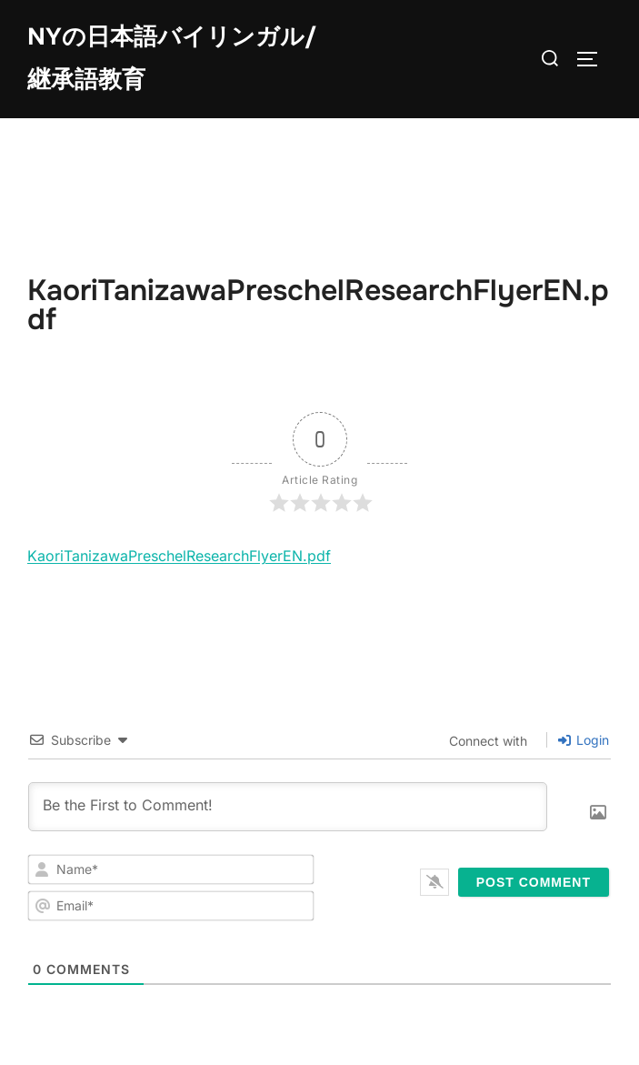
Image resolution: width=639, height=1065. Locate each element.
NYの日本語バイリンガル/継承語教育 (171, 58)
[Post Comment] (533, 882)
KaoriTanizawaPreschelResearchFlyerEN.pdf (179, 556)
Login (583, 740)
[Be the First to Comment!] (287, 806)
